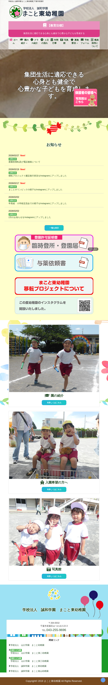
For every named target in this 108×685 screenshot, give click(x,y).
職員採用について (95, 42)
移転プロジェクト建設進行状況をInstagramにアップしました (38, 176)
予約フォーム (85, 41)
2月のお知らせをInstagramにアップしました (30, 217)
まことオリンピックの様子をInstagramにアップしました (35, 189)
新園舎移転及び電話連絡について (24, 162)
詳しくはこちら (54, 403)
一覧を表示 (54, 228)
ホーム (13, 41)
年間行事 (54, 41)
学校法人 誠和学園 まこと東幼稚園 (27, 666)
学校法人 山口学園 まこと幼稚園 (26, 645)
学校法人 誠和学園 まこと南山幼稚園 (28, 671)
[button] (54, 243)
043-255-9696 (56, 630)
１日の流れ (45, 41)
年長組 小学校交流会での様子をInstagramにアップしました (38, 203)
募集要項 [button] (74, 41)
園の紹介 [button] (24, 41)
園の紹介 (54, 395)
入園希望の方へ (54, 482)
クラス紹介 (34, 41)
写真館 (64, 41)
